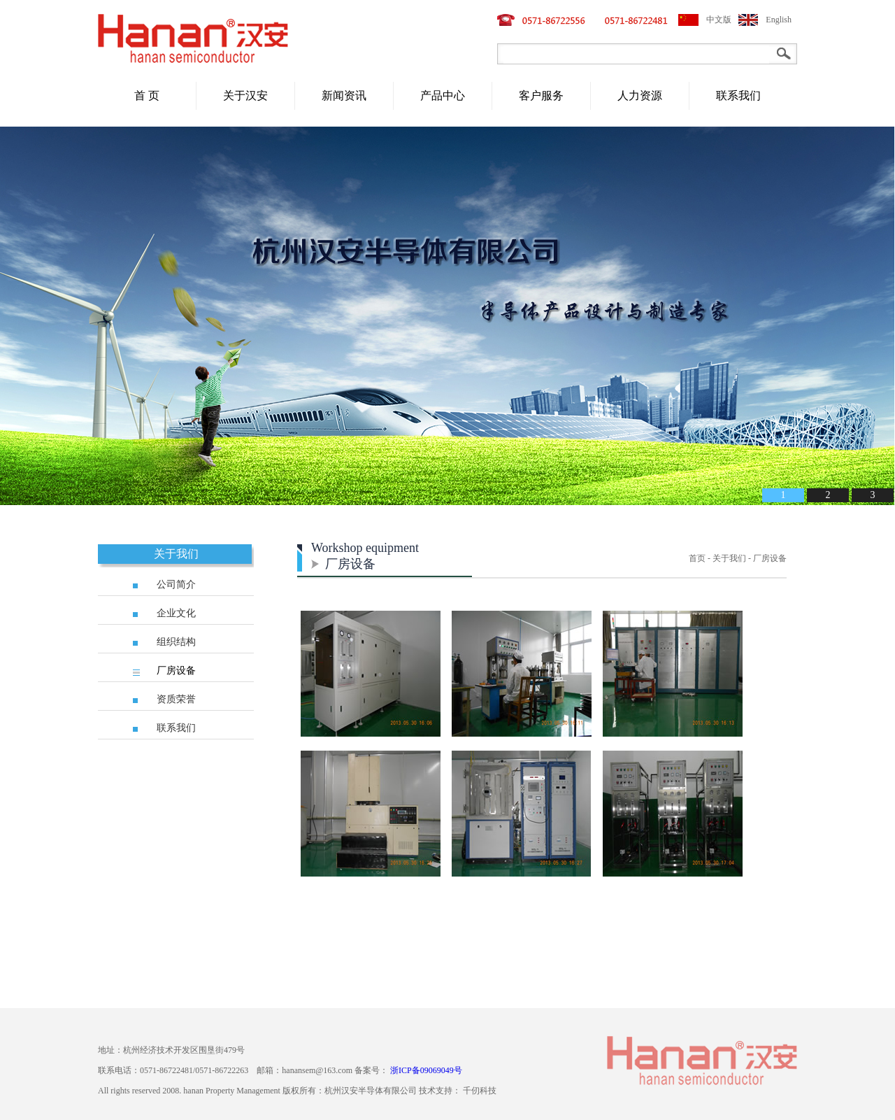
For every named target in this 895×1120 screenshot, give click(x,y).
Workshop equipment (365, 548)
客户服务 (541, 95)
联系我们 (738, 95)
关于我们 (176, 554)
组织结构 (176, 642)
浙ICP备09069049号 (426, 1070)
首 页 (146, 95)
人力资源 (639, 95)
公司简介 (176, 584)
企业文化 (176, 613)
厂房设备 (176, 670)
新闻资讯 (344, 95)
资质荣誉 (176, 699)
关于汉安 (245, 95)
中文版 (718, 19)
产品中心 (442, 95)
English (779, 19)
